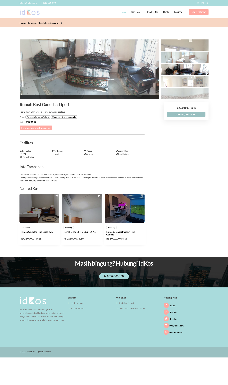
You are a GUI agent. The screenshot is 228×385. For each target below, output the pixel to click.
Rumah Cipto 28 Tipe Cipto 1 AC (80, 231)
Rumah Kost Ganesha (48, 23)
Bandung (32, 23)
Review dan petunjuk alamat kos (35, 128)
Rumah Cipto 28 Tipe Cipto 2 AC (37, 231)
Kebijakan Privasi (126, 303)
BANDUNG (31, 122)
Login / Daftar (199, 12)
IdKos (169, 305)
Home (123, 12)
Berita (166, 12)
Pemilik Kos (152, 12)
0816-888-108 (114, 276)
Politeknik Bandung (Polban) (38, 117)
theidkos (170, 312)
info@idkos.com (174, 325)
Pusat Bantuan (77, 309)
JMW (206, 351)
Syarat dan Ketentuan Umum (132, 309)
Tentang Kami (77, 303)
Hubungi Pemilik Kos (186, 114)
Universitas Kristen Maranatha (64, 117)
